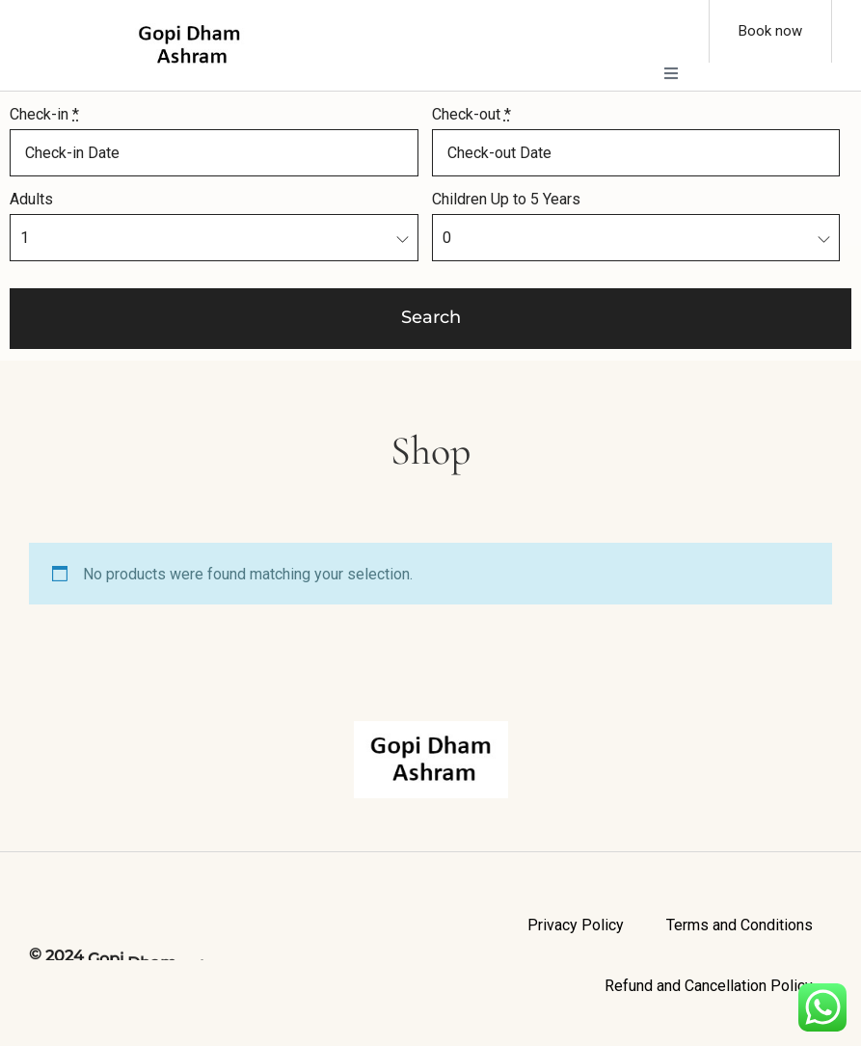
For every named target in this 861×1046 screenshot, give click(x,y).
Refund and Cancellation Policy (709, 986)
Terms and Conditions (739, 925)
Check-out (471, 114)
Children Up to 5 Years (506, 199)
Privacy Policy (575, 925)
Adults (31, 199)
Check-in (44, 114)
